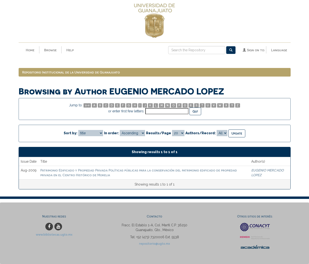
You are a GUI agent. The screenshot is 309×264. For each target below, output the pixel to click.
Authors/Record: (200, 133)
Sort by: (70, 133)
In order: (111, 133)
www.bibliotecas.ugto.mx (54, 234)
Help (70, 50)
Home (30, 50)
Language (279, 50)
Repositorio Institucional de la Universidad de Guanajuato (71, 72)
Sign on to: (254, 50)
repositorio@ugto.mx (154, 243)
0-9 (87, 105)
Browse (50, 50)
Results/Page (158, 133)
